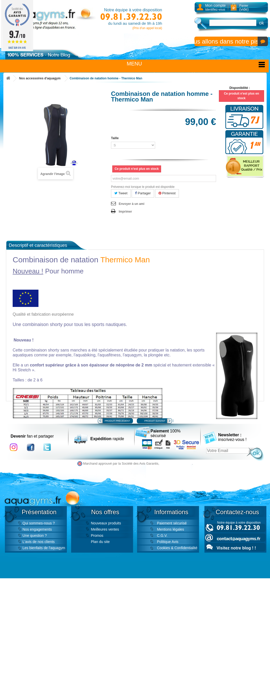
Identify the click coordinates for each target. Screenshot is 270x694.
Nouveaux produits (106, 523)
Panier (244, 7)
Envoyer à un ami (131, 204)
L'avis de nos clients (38, 542)
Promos (97, 535)
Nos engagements (37, 529)
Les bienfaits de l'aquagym (43, 548)
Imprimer (125, 211)
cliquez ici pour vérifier (176, 463)
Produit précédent (117, 421)
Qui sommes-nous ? (38, 523)
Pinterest (167, 193)
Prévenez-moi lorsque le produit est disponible (142, 187)
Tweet (121, 193)
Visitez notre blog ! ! (236, 548)
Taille (115, 138)
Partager (143, 193)
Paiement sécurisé (172, 523)
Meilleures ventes (105, 529)
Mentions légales (170, 529)
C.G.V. (162, 535)
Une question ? (34, 535)
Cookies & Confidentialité (177, 548)
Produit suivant (154, 421)
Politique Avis (167, 542)
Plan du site (100, 542)
